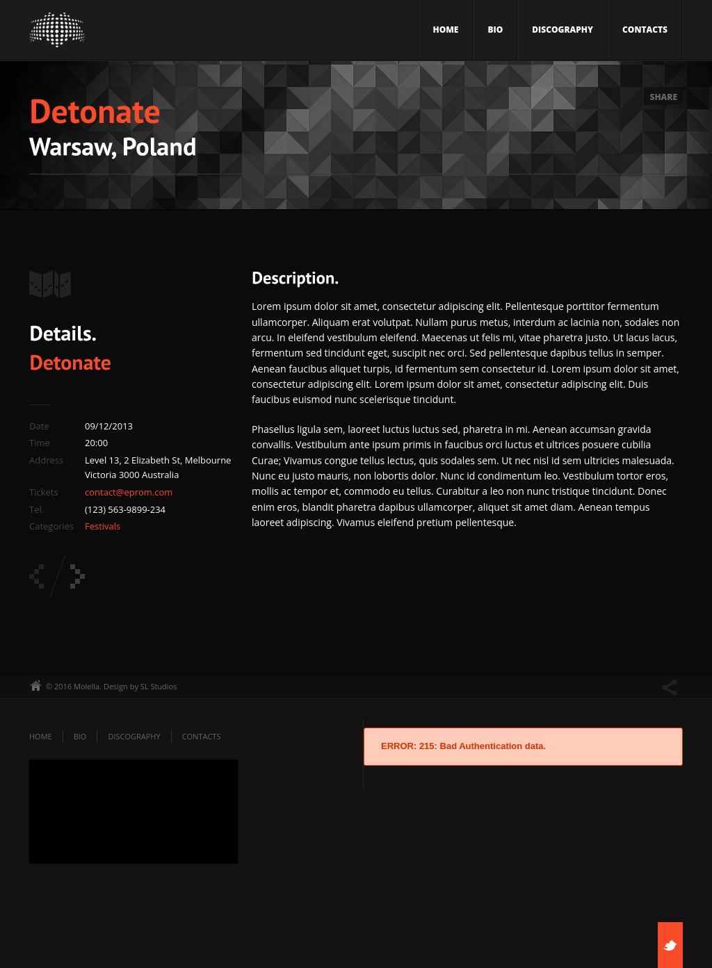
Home (446, 29)
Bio (495, 29)
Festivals (102, 526)
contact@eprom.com (128, 492)
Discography (562, 29)
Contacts (645, 29)
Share (663, 97)
